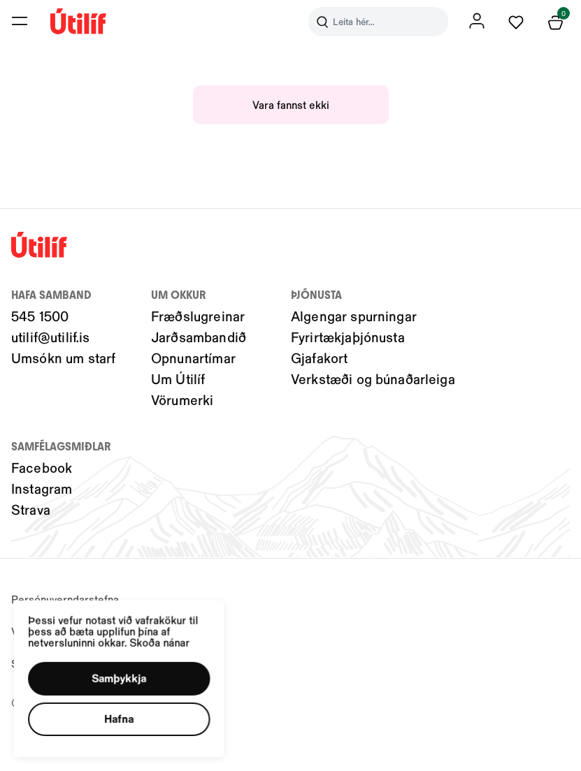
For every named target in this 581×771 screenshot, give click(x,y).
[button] (130, 670)
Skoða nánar (174, 630)
